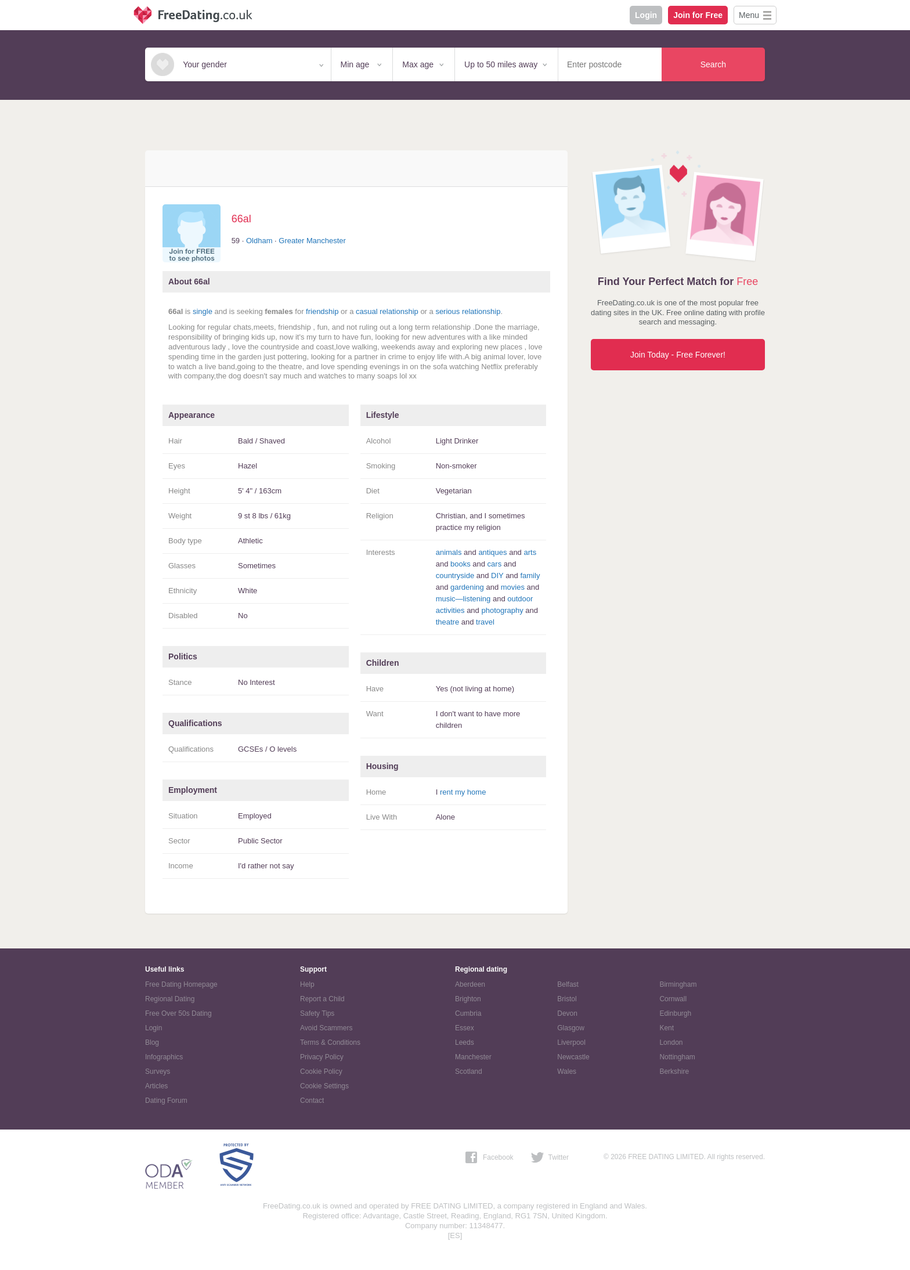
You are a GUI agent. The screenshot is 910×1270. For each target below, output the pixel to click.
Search (713, 64)
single (202, 311)
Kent (666, 1028)
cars (495, 564)
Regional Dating (169, 999)
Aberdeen (470, 984)
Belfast (568, 984)
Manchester (473, 1057)
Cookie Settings (324, 1086)
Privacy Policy (322, 1057)
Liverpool (571, 1042)
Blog (152, 1042)
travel (485, 622)
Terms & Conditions (330, 1042)
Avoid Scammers (326, 1028)
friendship (322, 311)
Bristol (566, 999)
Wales (566, 1071)
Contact (312, 1100)
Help (307, 984)
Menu (749, 15)
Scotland (468, 1071)
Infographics (164, 1057)
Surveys (157, 1071)
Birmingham (677, 984)
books (460, 564)
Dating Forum (166, 1100)
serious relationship (467, 311)
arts (529, 552)
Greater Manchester (312, 240)
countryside (455, 575)
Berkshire (674, 1071)
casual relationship (387, 311)
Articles (156, 1086)
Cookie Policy (321, 1071)
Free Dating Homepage (181, 984)
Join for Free (698, 15)
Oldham (259, 240)
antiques (492, 552)
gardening (467, 587)
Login (646, 15)
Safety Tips (317, 1013)
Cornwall (673, 999)
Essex (464, 1028)
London (670, 1042)
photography (502, 610)
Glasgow (570, 1028)
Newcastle (573, 1057)
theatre (447, 622)
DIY (497, 575)
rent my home (463, 792)
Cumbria (468, 1013)
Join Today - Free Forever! (677, 354)
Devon (567, 1013)
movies (513, 587)
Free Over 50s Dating (178, 1013)
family (530, 575)
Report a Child (322, 999)
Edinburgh (675, 1013)
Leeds (464, 1042)
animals (449, 552)
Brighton (468, 999)
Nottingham (677, 1057)
